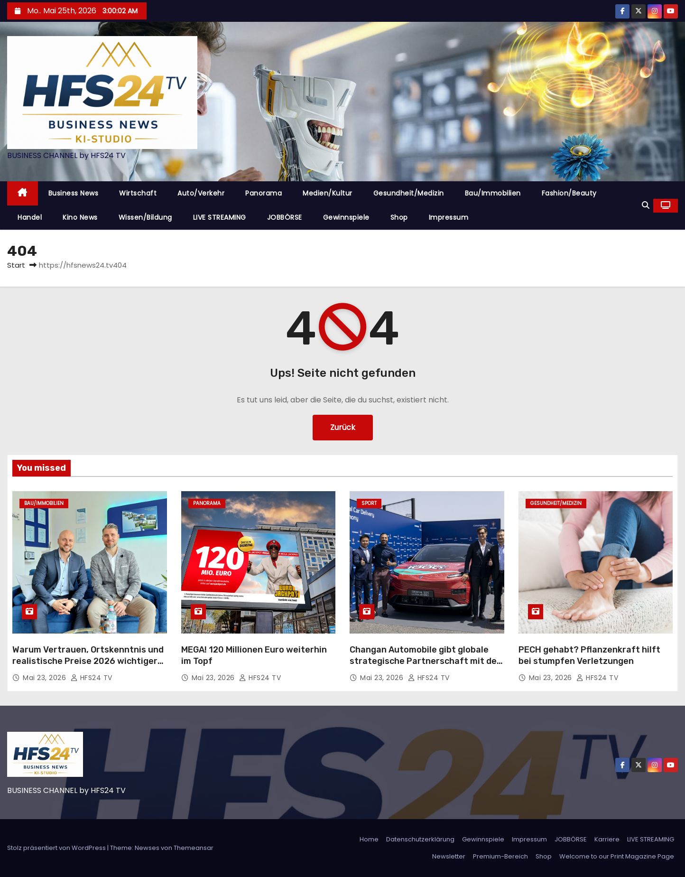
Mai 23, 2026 (45, 677)
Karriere (607, 839)
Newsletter (448, 856)
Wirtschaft (138, 193)
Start (16, 265)
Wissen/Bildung (145, 217)
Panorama (263, 193)
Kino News (80, 217)
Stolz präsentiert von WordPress (57, 847)
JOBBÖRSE (284, 217)
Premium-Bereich (500, 856)
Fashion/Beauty (569, 193)
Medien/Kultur (327, 193)
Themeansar (193, 847)
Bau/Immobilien (493, 193)
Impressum (449, 217)
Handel (30, 217)
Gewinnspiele (346, 217)
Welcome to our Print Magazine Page (616, 856)
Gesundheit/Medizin (408, 193)
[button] (645, 205)
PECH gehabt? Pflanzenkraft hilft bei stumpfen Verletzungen (589, 655)
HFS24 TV (91, 677)
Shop (399, 217)
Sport (369, 503)
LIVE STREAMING (219, 217)
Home (369, 839)
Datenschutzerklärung (420, 839)
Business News (73, 193)
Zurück (342, 427)
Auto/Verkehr (200, 193)
